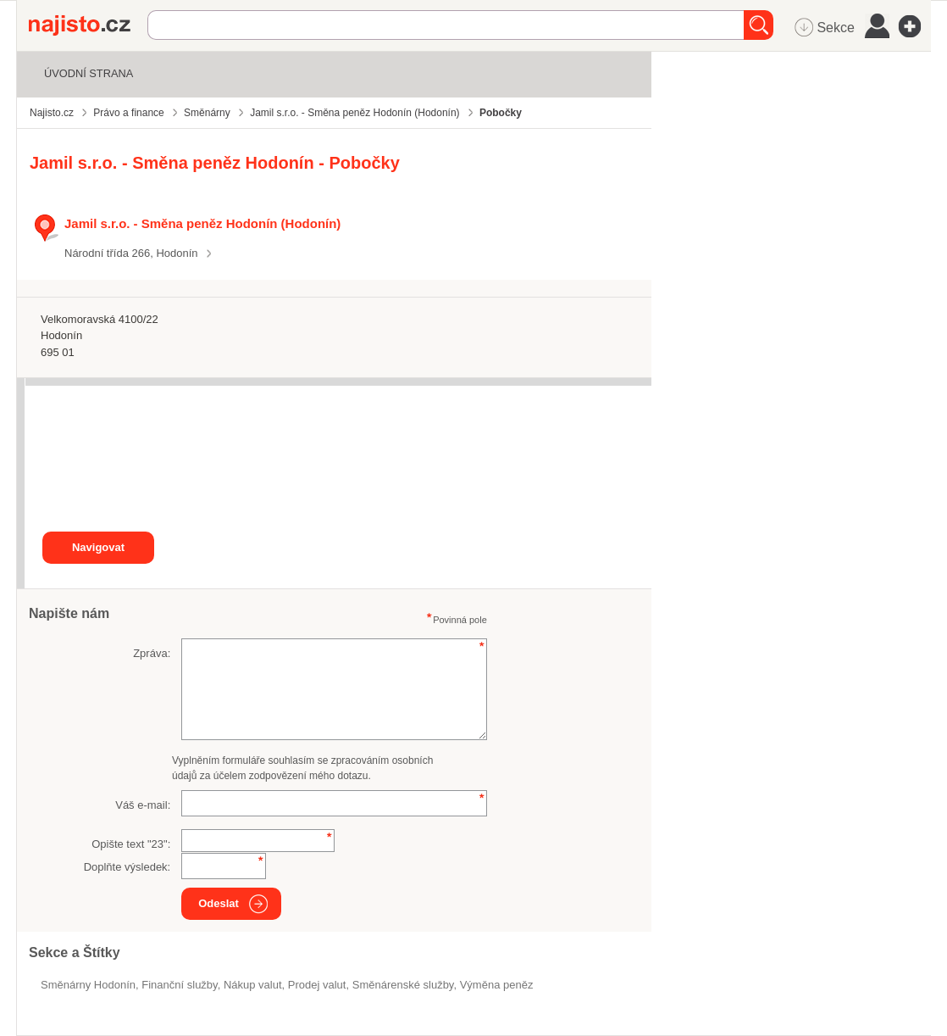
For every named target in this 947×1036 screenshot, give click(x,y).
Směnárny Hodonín (88, 984)
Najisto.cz (88, 25)
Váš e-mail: (142, 805)
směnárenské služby (403, 984)
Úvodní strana (88, 73)
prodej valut (317, 984)
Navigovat (98, 547)
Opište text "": (130, 844)
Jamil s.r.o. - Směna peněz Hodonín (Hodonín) (202, 223)
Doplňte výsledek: (127, 867)
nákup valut (253, 984)
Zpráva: (151, 653)
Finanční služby (179, 984)
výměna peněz (497, 984)
